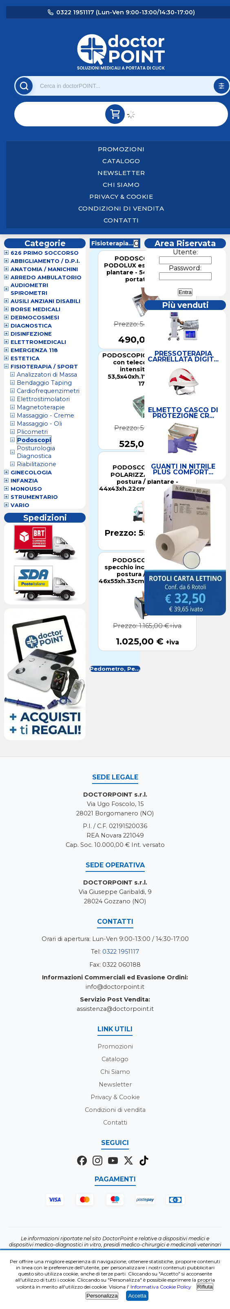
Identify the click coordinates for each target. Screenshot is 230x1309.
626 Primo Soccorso (45, 253)
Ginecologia (31, 472)
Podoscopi (34, 440)
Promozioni (121, 149)
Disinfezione (31, 334)
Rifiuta (205, 1287)
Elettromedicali (38, 342)
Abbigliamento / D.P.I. (45, 261)
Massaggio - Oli (39, 423)
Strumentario (34, 497)
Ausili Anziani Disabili (45, 301)
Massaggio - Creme (45, 415)
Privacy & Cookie (121, 196)
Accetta (137, 1296)
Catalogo (121, 161)
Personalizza (101, 1296)
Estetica (25, 358)
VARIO (20, 505)
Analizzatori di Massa (47, 374)
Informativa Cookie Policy (160, 1287)
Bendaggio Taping (44, 382)
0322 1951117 (120, 951)
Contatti (121, 220)
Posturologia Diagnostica (36, 452)
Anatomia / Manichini (44, 269)
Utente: (185, 252)
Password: (185, 268)
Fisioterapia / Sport (44, 367)
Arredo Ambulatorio (46, 277)
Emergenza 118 (34, 350)
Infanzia (24, 481)
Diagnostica (31, 326)
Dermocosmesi (35, 317)
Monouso (26, 489)
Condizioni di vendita (121, 208)
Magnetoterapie (41, 407)
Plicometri (32, 432)
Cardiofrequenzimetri (48, 391)
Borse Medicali (35, 309)
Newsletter (121, 173)
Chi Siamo (121, 185)
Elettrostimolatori (43, 399)
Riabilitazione (36, 464)
